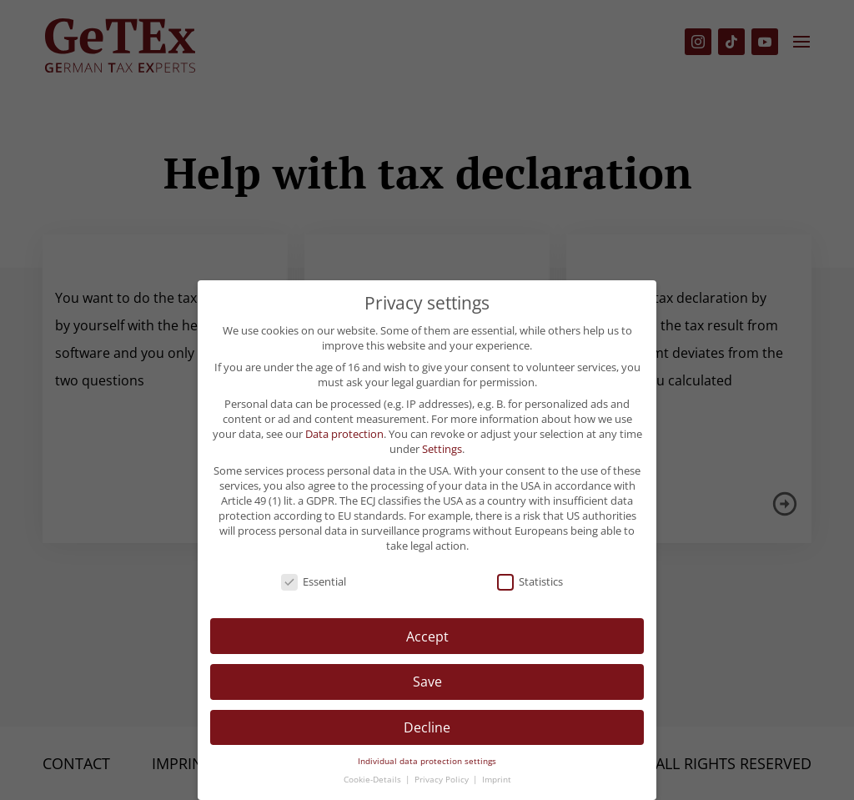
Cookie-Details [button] (374, 779)
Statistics (530, 581)
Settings (442, 448)
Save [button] (427, 681)
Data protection (344, 433)
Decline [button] (427, 727)
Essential (313, 581)
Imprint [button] (496, 779)
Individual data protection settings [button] (427, 761)
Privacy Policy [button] (442, 779)
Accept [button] (427, 636)
